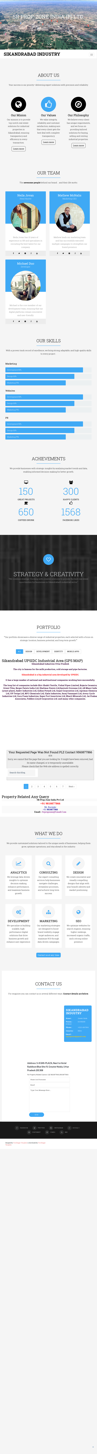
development (43, 652)
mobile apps (73, 652)
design (29, 652)
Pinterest (34, 1132)
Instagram (56, 1128)
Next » (71, 786)
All (19, 652)
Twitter (38, 1128)
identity (58, 652)
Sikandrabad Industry (32, 54)
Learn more (18, 153)
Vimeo (50, 1132)
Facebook (21, 1128)
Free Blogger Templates (20, 1143)
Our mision (18, 119)
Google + (73, 1128)
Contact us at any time (48, 955)
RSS (63, 1132)
